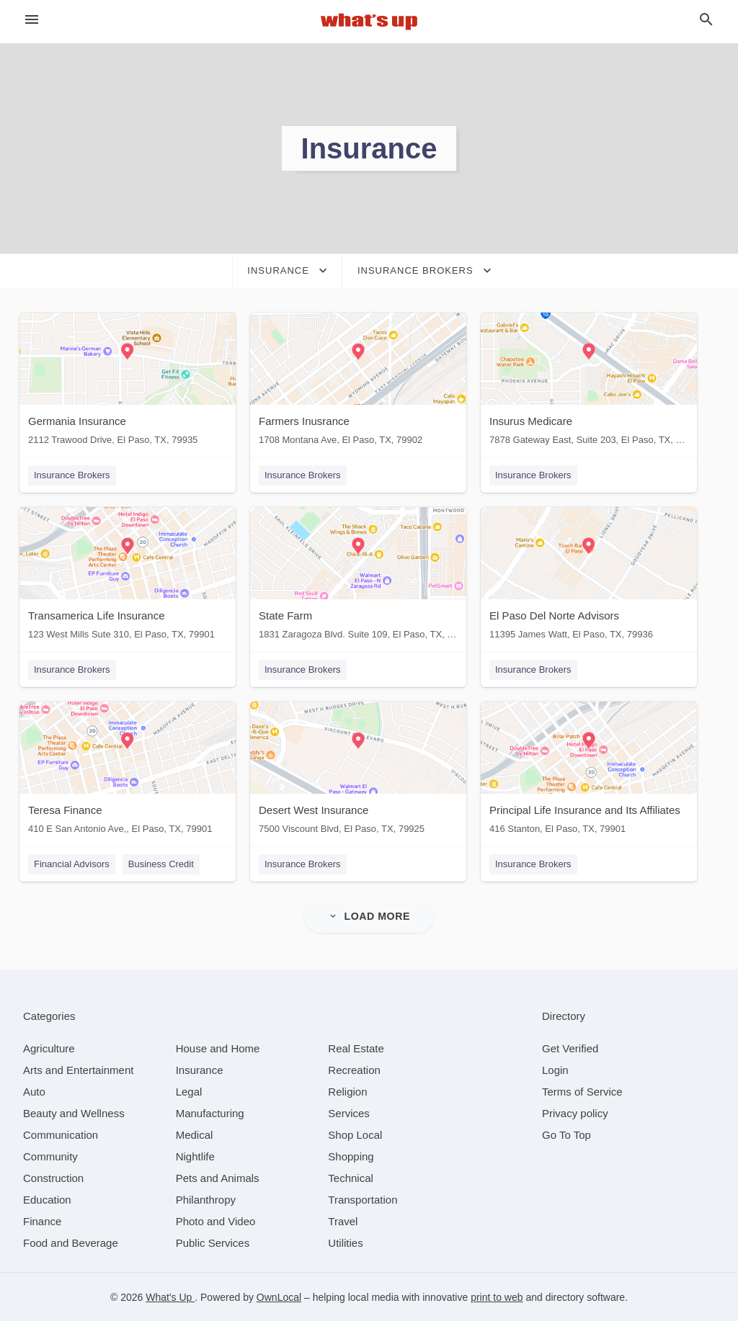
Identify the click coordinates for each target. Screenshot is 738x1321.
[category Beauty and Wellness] (74, 1112)
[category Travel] (342, 1220)
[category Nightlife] (195, 1156)
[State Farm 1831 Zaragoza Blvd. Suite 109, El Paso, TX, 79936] (358, 577)
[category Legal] (189, 1091)
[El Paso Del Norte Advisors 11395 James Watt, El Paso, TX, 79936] (588, 577)
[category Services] (349, 1112)
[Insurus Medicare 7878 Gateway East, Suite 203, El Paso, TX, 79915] (588, 382)
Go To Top (566, 1134)
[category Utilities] (345, 1242)
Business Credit (161, 864)
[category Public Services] (213, 1242)
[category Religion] (347, 1091)
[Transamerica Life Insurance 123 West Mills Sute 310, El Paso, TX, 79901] (127, 577)
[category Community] (50, 1156)
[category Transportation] (362, 1199)
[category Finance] (42, 1220)
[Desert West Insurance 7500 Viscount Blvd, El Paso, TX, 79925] (358, 771)
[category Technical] (350, 1177)
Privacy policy (575, 1112)
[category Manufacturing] (210, 1112)
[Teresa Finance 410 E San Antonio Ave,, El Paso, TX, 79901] (127, 771)
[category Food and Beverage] (70, 1242)
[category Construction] (53, 1177)
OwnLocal (279, 1296)
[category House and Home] (218, 1048)
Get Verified (570, 1048)
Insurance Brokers (72, 475)
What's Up (170, 1296)
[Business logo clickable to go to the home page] (369, 21)
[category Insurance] (199, 1069)
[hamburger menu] (31, 20)
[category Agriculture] (49, 1048)
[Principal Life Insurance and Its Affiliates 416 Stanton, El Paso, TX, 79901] (588, 771)
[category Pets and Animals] (217, 1177)
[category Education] (47, 1199)
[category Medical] (194, 1134)
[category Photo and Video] (216, 1220)
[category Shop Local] (355, 1134)
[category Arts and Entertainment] (78, 1069)
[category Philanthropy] (206, 1199)
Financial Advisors (72, 864)
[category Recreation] (354, 1069)
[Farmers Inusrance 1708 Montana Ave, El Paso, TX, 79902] (358, 382)
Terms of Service (582, 1091)
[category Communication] (60, 1134)
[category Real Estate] (356, 1048)
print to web (497, 1296)
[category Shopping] (350, 1156)
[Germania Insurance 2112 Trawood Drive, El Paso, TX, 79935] (127, 382)
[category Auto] (34, 1091)
